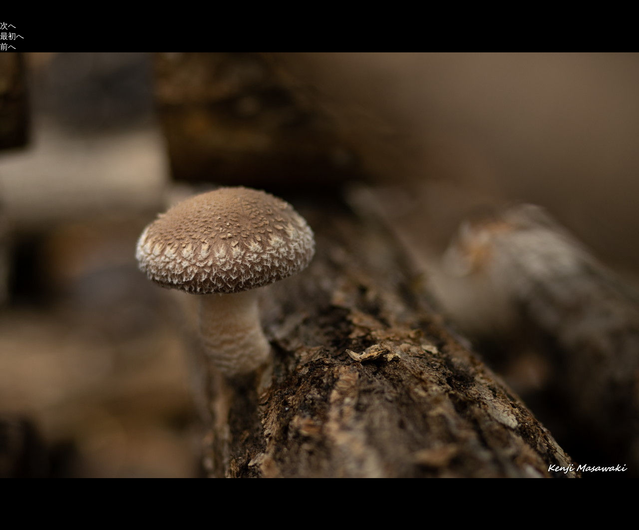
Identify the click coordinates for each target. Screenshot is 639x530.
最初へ (12, 36)
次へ (8, 25)
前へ (8, 46)
